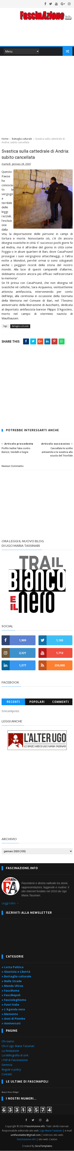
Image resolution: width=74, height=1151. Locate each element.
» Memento (10, 1014)
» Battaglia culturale (16, 976)
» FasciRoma (10, 990)
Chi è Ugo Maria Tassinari (18, 1046)
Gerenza (7, 1065)
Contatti (7, 1074)
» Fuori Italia (10, 1005)
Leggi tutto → (10, 903)
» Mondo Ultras (12, 986)
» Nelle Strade (12, 981)
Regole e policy (11, 1070)
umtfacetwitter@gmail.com (26, 1135)
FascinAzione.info (35, 1126)
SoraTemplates (43, 1146)
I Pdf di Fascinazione (15, 1060)
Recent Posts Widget (10, 1092)
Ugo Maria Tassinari (51, 1130)
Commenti (60, 702)
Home (5, 139)
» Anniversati (11, 1023)
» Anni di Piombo (13, 1019)
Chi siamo (8, 1041)
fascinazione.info (26, 1139)
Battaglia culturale (22, 139)
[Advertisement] (37, 96)
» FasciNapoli (11, 995)
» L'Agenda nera (13, 1009)
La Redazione (10, 1051)
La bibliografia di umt (15, 1055)
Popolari (37, 702)
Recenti (13, 702)
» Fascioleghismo (14, 1000)
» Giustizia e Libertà (16, 972)
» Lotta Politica (12, 967)
